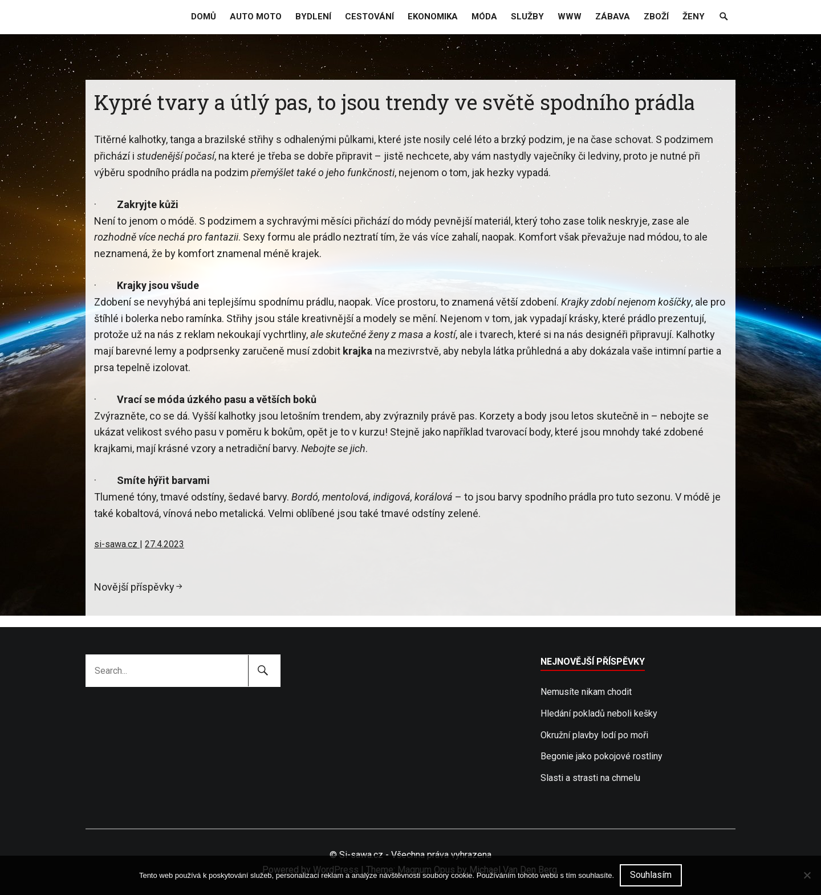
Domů (203, 16)
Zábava (612, 16)
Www (570, 16)
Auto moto (256, 16)
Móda (484, 16)
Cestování (369, 16)
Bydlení (313, 16)
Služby (527, 16)
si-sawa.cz (117, 544)
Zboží (656, 16)
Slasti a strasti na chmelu (590, 777)
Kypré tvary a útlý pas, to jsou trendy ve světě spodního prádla (394, 102)
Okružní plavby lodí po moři (594, 735)
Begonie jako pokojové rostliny (601, 756)
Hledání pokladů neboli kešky (598, 713)
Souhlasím (651, 874)
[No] (806, 875)
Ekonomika (433, 16)
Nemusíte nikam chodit (586, 691)
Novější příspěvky (134, 587)
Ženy (693, 16)
